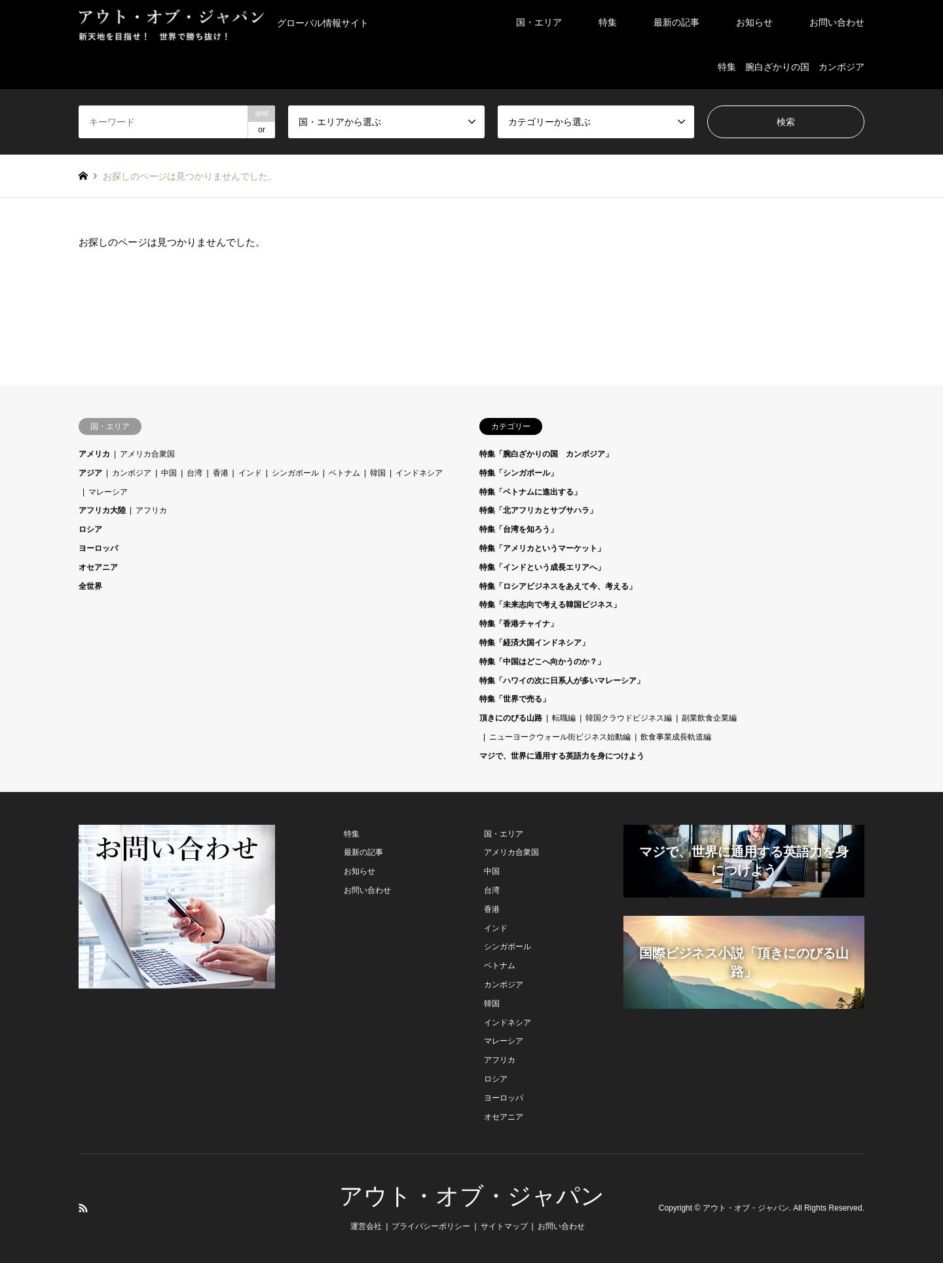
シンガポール (295, 473)
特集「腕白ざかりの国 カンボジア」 (546, 454)
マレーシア (108, 492)
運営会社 (366, 1226)
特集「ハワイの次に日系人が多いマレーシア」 (561, 680)
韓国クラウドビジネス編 (628, 718)
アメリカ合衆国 (147, 454)
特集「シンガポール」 (518, 473)
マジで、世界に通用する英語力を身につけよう (561, 756)
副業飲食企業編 (709, 718)
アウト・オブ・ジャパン (471, 1196)
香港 (221, 473)
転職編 (564, 718)
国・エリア (539, 22)
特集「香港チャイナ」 (518, 623)
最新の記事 (676, 22)
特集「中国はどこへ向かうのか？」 (542, 661)
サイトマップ (504, 1226)
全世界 (90, 586)
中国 (169, 473)
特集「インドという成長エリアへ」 (542, 567)
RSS (83, 1208)
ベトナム (344, 473)
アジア (90, 473)
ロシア (90, 529)
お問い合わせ (836, 22)
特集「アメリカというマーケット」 (542, 548)
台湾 (194, 473)
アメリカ (94, 454)
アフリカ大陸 (102, 510)
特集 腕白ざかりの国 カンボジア (791, 67)
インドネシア (419, 473)
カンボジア (131, 473)
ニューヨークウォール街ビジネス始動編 (560, 737)
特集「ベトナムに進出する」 (530, 492)
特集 (608, 22)
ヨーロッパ (98, 548)
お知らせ (754, 22)
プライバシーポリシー (431, 1226)
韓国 (378, 473)
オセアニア (98, 567)
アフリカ (151, 510)
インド (250, 473)
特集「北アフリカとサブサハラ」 (538, 510)
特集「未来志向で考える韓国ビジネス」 (550, 604)
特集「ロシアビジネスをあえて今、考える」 (558, 586)
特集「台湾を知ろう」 (518, 529)
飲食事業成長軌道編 (675, 737)
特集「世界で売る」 (514, 699)
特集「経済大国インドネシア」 (534, 642)
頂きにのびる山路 (510, 718)
